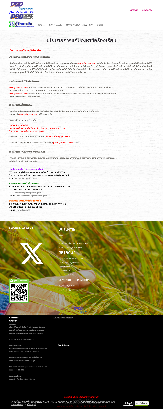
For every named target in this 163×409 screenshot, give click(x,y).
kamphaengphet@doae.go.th (28, 192)
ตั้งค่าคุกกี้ (128, 403)
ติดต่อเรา (62, 235)
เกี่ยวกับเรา (62, 239)
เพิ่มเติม (100, 24)
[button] (108, 25)
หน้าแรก (41, 24)
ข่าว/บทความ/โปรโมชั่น (67, 286)
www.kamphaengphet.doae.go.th (32, 195)
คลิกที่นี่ (77, 142)
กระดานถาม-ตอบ (65, 290)
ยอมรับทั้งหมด (141, 403)
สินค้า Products (55, 24)
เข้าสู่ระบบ (134, 10)
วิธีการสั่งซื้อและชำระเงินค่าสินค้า (79, 24)
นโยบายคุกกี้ (31, 404)
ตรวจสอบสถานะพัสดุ (66, 275)
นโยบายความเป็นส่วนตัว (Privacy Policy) (73, 243)
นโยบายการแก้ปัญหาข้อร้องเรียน (70, 248)
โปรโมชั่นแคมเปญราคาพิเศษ (69, 263)
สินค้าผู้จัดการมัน (65, 267)
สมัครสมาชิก (147, 10)
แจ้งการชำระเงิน (64, 271)
